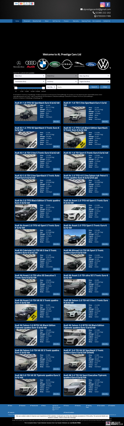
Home (17, 21)
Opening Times (86, 21)
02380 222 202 (103, 12)
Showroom (27, 21)
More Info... (56, 121)
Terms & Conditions (69, 412)
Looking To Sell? (56, 409)
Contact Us (107, 21)
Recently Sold (37, 21)
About (46, 21)
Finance (66, 21)
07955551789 (104, 16)
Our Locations (97, 21)
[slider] (15, 88)
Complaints (111, 405)
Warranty (76, 21)
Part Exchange (56, 407)
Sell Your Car (56, 21)
